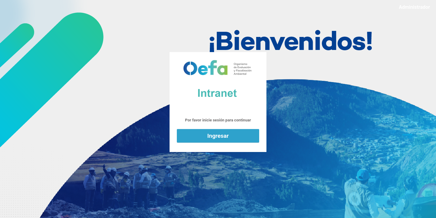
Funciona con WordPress (218, 81)
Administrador (414, 7)
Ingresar (218, 135)
